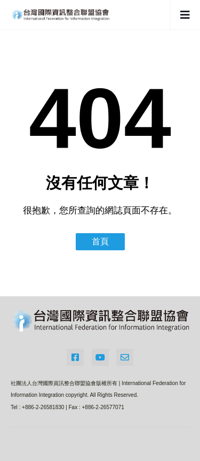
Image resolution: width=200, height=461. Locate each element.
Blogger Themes (89, 440)
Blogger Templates (153, 441)
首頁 (100, 241)
